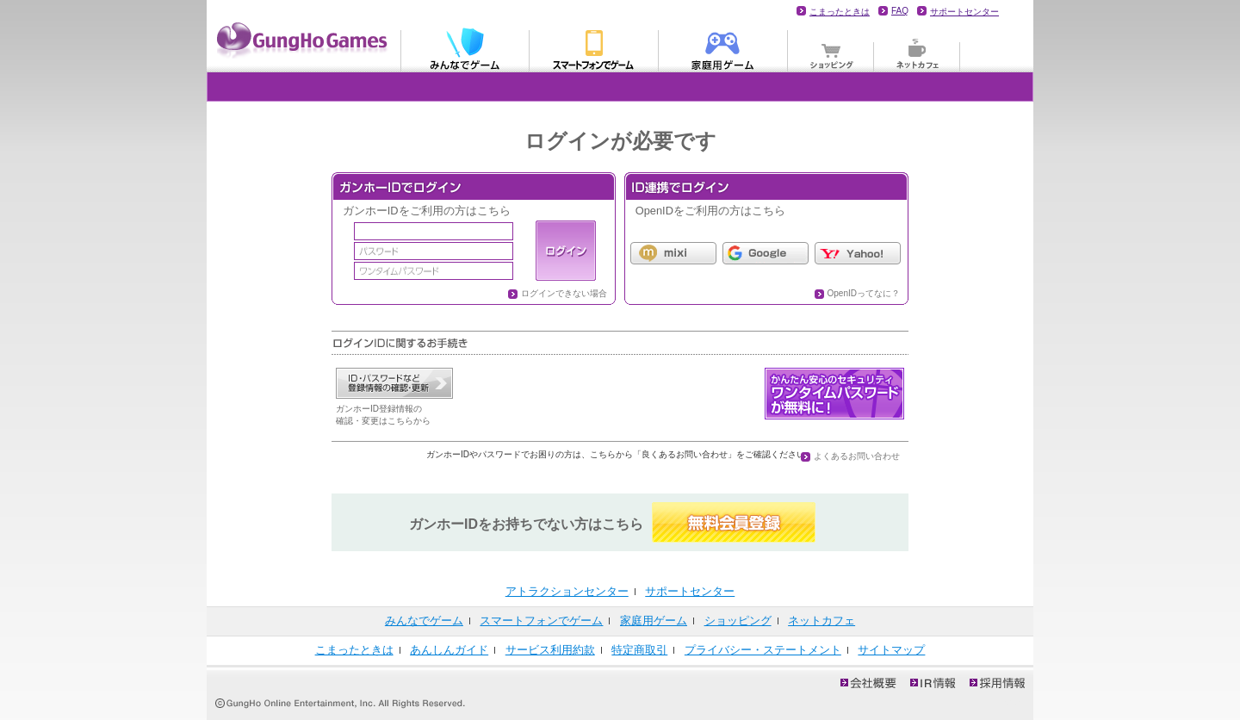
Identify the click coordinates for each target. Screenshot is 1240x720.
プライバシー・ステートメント (763, 649)
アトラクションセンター (567, 591)
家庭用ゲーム (723, 48)
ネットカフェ (917, 48)
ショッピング (831, 48)
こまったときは (839, 11)
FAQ (899, 11)
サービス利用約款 (550, 649)
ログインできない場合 (564, 293)
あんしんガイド (449, 649)
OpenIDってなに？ (864, 293)
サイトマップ (891, 649)
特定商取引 (639, 649)
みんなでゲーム (465, 48)
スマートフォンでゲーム (541, 620)
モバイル (594, 48)
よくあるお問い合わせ (857, 456)
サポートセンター (964, 11)
